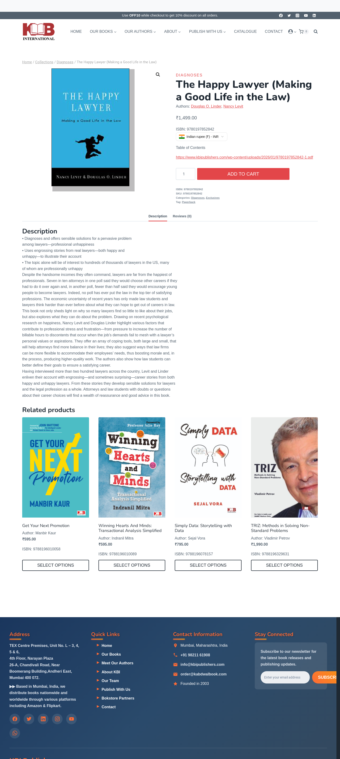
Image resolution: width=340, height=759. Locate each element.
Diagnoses (189, 75)
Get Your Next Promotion (45, 525)
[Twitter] (289, 15)
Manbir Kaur (45, 533)
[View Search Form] (314, 32)
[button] (295, 31)
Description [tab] (158, 216)
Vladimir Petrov (277, 538)
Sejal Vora (196, 538)
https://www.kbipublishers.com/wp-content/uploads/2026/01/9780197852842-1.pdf (244, 157)
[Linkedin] (314, 15)
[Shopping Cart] (304, 31)
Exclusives (213, 197)
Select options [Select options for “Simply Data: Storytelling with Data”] (208, 565)
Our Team (110, 681)
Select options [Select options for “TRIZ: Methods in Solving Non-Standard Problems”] (284, 565)
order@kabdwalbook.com (204, 674)
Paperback (189, 202)
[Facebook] (281, 15)
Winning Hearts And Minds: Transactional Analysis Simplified (130, 528)
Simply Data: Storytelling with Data (203, 528)
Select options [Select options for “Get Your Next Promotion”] (55, 565)
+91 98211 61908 (195, 655)
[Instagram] (297, 15)
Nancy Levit (233, 106)
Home (76, 32)
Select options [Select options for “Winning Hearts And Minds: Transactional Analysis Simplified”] (132, 565)
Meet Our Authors (117, 663)
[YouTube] (306, 15)
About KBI (111, 672)
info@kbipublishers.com (203, 665)
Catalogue (245, 32)
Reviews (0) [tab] (182, 216)
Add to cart (243, 174)
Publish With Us (116, 689)
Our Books (111, 654)
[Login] (292, 31)
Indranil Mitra (122, 538)
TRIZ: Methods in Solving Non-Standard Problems (280, 528)
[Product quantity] (185, 174)
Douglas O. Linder (206, 106)
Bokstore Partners (118, 698)
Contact (274, 32)
